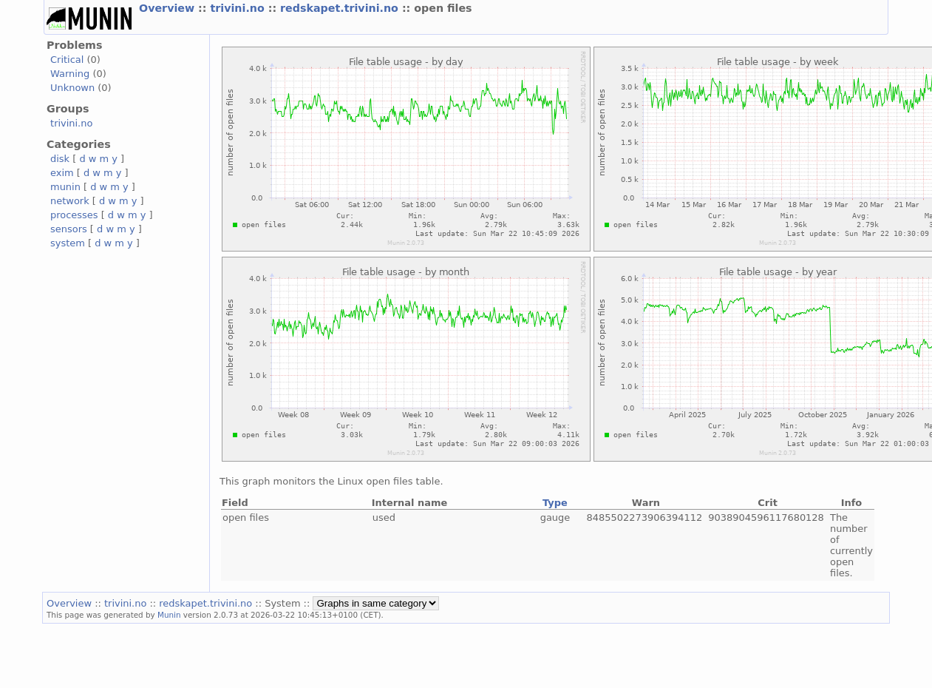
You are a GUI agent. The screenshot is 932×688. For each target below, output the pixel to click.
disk (59, 158)
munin (65, 186)
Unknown (72, 87)
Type (555, 502)
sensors (68, 229)
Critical (67, 59)
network (69, 200)
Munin (169, 614)
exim (62, 172)
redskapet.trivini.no (341, 8)
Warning (69, 73)
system (67, 243)
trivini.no (239, 8)
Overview (168, 8)
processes (74, 214)
